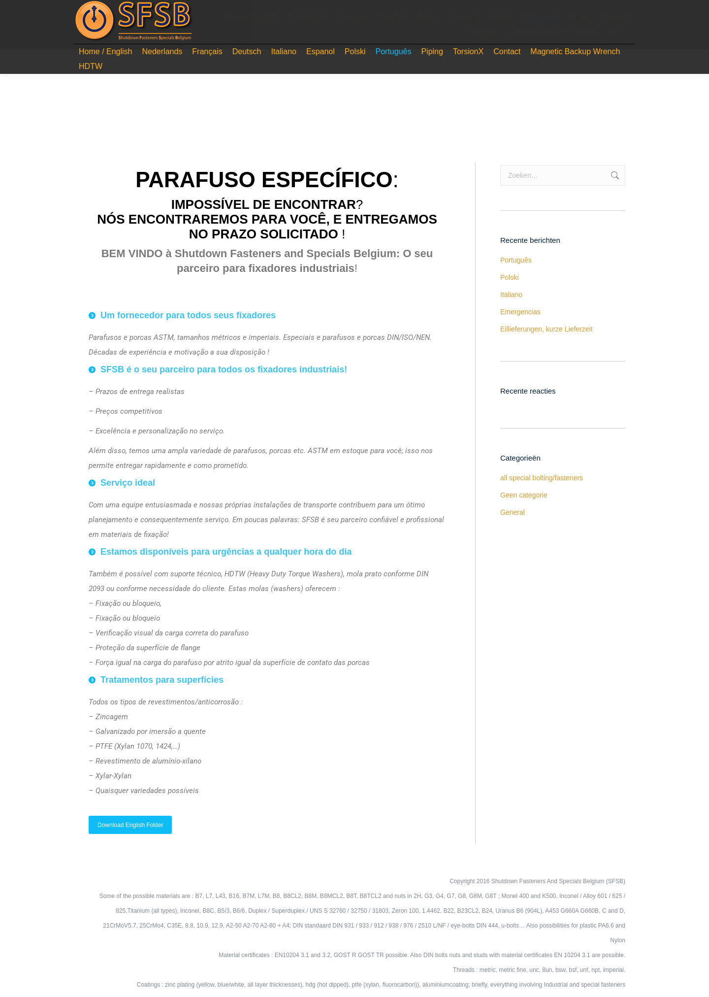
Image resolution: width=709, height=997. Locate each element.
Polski (509, 277)
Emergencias (520, 312)
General (512, 512)
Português (516, 260)
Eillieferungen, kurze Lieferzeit (546, 329)
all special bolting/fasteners (541, 478)
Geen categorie (524, 495)
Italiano (511, 295)
